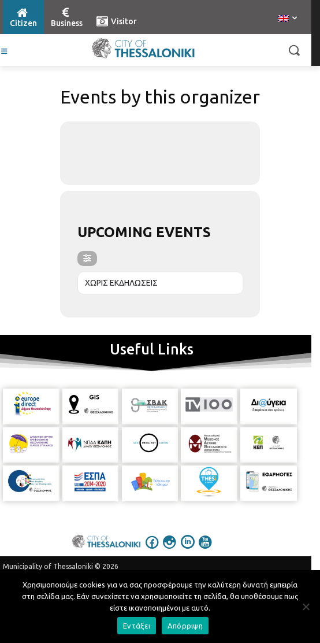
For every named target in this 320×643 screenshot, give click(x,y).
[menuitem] (288, 19)
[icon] (152, 550)
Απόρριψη (185, 626)
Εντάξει (136, 626)
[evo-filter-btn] (87, 258)
